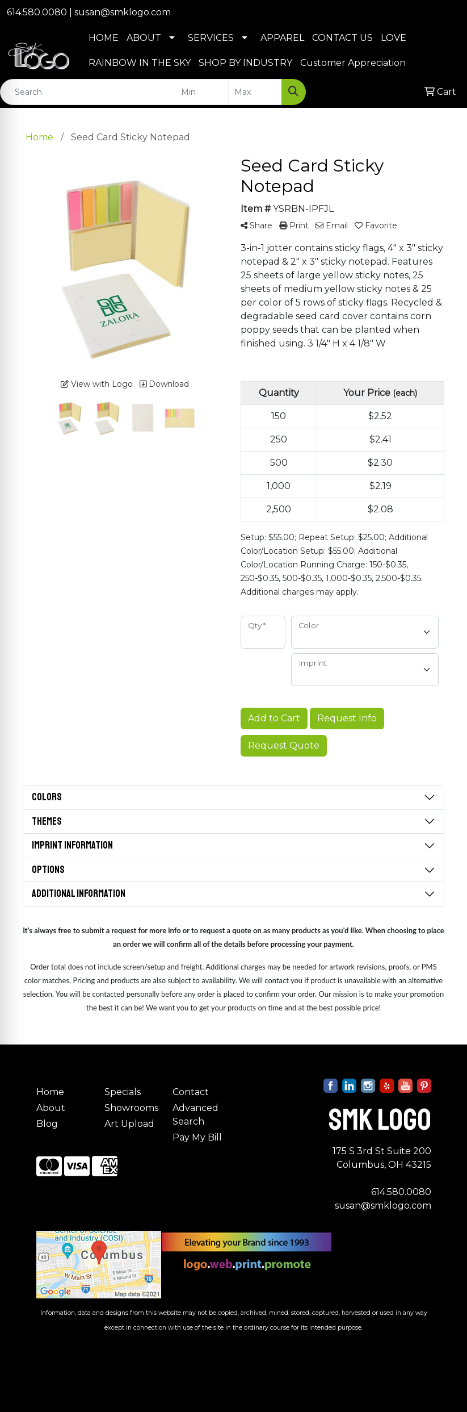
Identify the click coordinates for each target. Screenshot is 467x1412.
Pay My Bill (197, 1137)
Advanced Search (195, 1114)
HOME (104, 37)
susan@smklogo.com (122, 12)
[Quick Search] (87, 92)
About (50, 1107)
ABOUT (144, 37)
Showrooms (131, 1107)
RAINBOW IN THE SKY (140, 62)
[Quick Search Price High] (255, 92)
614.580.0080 (37, 12)
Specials (122, 1092)
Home (50, 1092)
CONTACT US (342, 37)
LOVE (393, 37)
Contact (191, 1092)
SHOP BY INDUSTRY (245, 62)
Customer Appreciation (353, 62)
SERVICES (211, 37)
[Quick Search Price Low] (202, 92)
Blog (47, 1123)
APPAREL (282, 37)
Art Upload (129, 1123)
